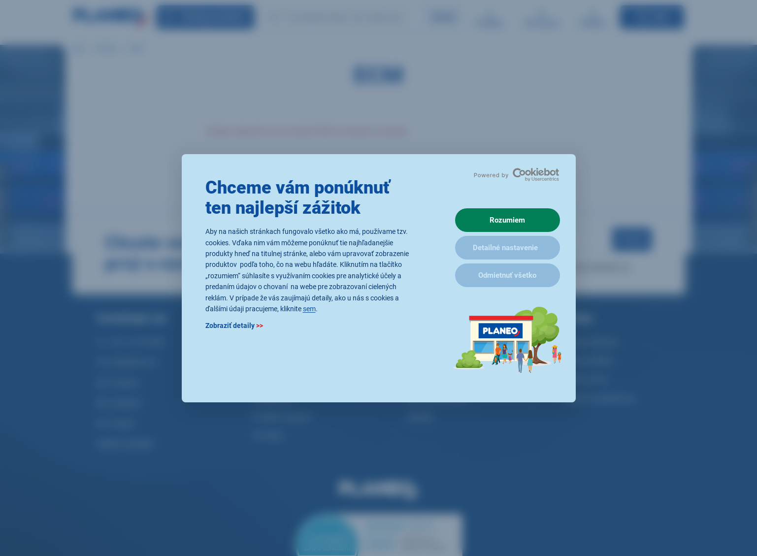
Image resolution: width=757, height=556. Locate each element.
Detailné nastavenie (505, 247)
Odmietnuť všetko (507, 275)
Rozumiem (507, 220)
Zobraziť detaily (234, 325)
